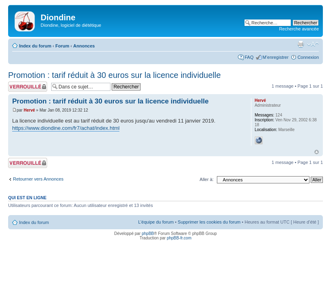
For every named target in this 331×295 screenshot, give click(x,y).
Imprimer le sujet (300, 44)
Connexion (308, 57)
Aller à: (207, 179)
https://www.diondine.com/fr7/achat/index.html (65, 128)
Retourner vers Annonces (38, 179)
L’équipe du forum (155, 222)
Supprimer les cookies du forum (209, 222)
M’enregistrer (275, 57)
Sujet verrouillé (27, 87)
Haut (316, 152)
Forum (62, 45)
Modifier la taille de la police (313, 44)
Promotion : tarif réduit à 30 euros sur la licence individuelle (114, 75)
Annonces (84, 45)
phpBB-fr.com (179, 238)
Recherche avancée (299, 28)
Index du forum (35, 45)
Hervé (29, 110)
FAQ (248, 57)
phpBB (148, 233)
